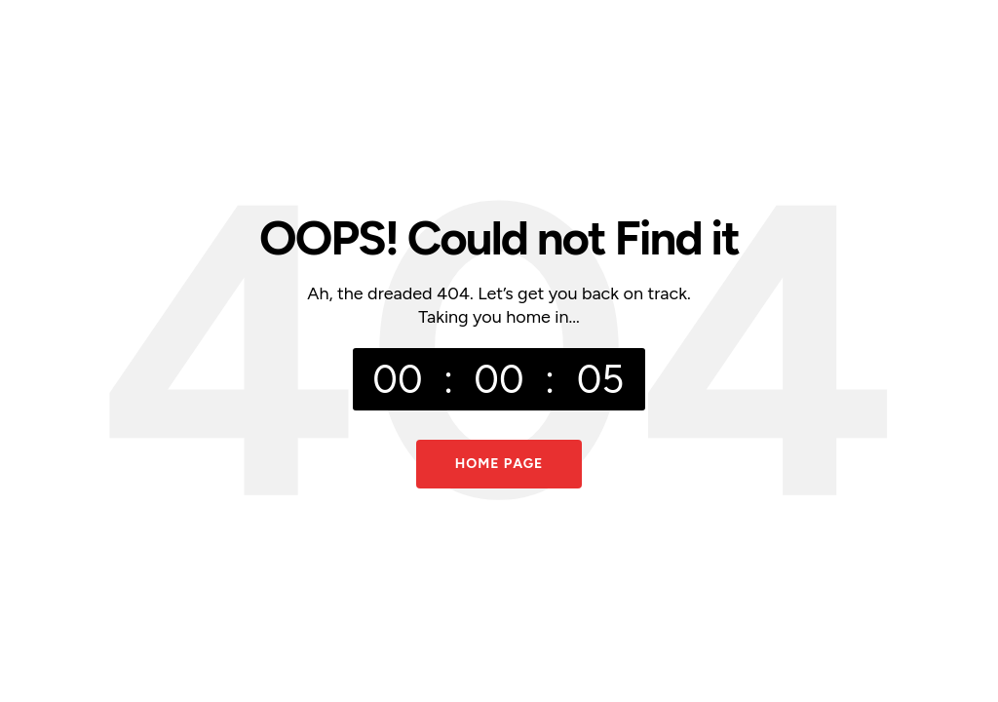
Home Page (499, 463)
